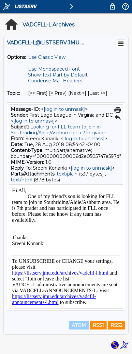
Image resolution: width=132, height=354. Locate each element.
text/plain (67, 174)
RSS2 (116, 325)
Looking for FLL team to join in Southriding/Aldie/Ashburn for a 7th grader (58, 130)
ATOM (79, 325)
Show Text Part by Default (58, 75)
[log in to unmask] (64, 109)
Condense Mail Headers (55, 81)
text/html (21, 180)
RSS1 (98, 325)
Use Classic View (47, 57)
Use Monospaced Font (54, 69)
